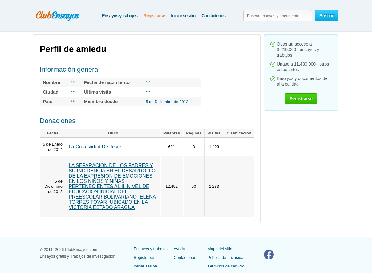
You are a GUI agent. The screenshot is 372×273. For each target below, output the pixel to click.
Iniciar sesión (183, 15)
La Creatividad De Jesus (95, 146)
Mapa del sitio (220, 249)
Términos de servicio (226, 266)
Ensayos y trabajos (119, 15)
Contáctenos (213, 15)
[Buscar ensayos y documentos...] (277, 15)
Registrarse (154, 15)
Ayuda (179, 249)
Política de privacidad (227, 257)
